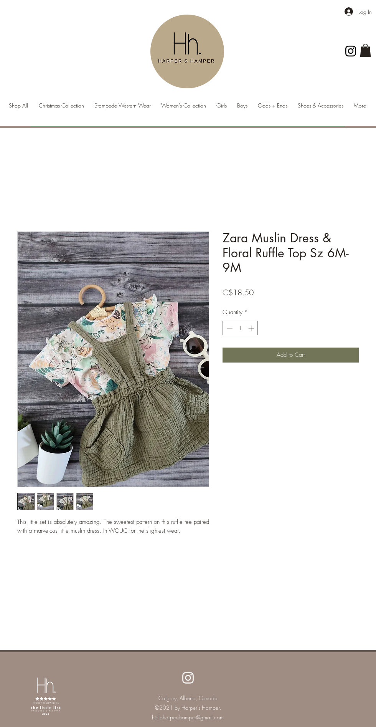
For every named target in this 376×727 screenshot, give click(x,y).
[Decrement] (229, 328)
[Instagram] (350, 51)
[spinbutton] (240, 328)
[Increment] (252, 328)
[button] (365, 50)
